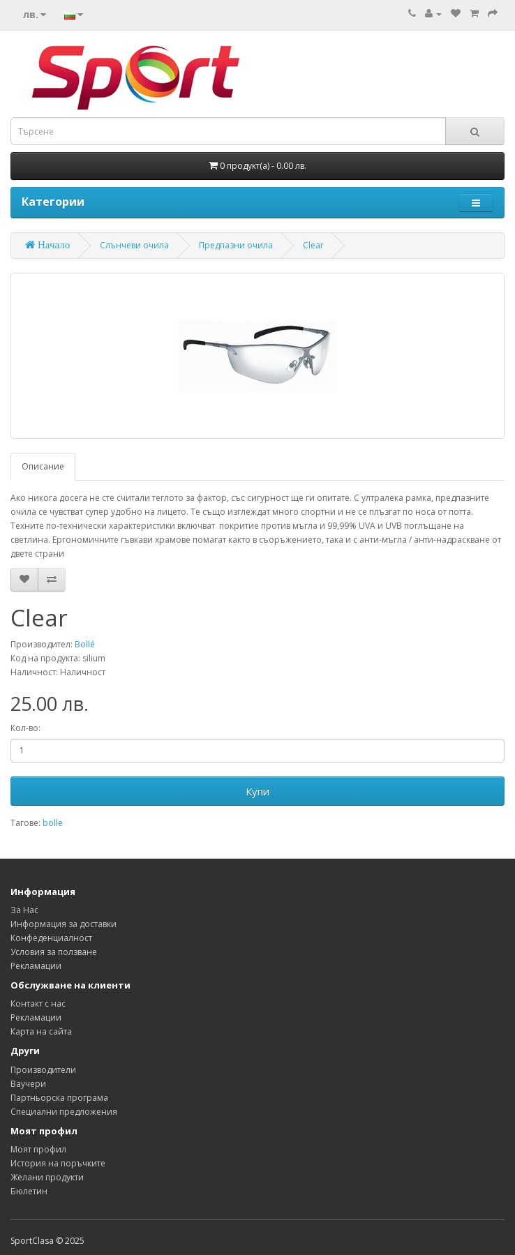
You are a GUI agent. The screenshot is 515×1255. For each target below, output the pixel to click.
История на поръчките (57, 1163)
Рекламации (35, 966)
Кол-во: (25, 728)
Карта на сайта (41, 1031)
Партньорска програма (59, 1098)
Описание (43, 466)
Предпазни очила (236, 245)
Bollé (85, 644)
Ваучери (28, 1084)
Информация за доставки (63, 924)
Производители (43, 1070)
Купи (257, 791)
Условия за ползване (53, 952)
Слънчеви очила (134, 245)
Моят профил (38, 1149)
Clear (313, 245)
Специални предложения (63, 1112)
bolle (53, 823)
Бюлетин (28, 1191)
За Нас (24, 910)
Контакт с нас (38, 1003)
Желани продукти (47, 1177)
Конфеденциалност (51, 938)
